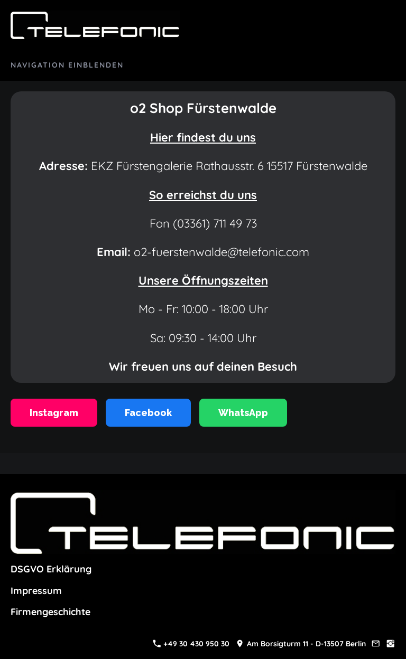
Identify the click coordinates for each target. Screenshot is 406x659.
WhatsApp (243, 412)
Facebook (148, 412)
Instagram (54, 412)
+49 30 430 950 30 (191, 643)
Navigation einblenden (67, 65)
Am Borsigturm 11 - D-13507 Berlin (301, 643)
